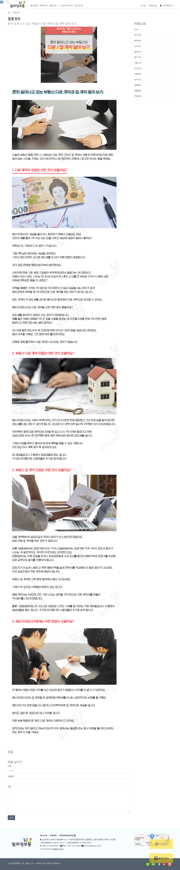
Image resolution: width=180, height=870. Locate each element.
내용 (9, 787)
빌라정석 (137, 80)
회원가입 (153, 5)
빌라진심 (137, 52)
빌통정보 (53, 5)
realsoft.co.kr (58, 849)
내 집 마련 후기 (66, 5)
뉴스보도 (137, 46)
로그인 (143, 5)
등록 (11, 818)
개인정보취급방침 (66, 835)
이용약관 (53, 835)
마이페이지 (167, 5)
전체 (136, 30)
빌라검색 (34, 5)
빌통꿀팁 (137, 85)
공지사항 (137, 35)
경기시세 (137, 57)
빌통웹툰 (137, 91)
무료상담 (43, 5)
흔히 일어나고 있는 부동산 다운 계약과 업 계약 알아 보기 (42, 23)
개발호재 (137, 74)
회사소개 (79, 5)
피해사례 (137, 96)
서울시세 (137, 63)
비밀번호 (11, 776)
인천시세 (137, 68)
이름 (9, 766)
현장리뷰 (137, 41)
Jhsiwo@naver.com (92, 846)
